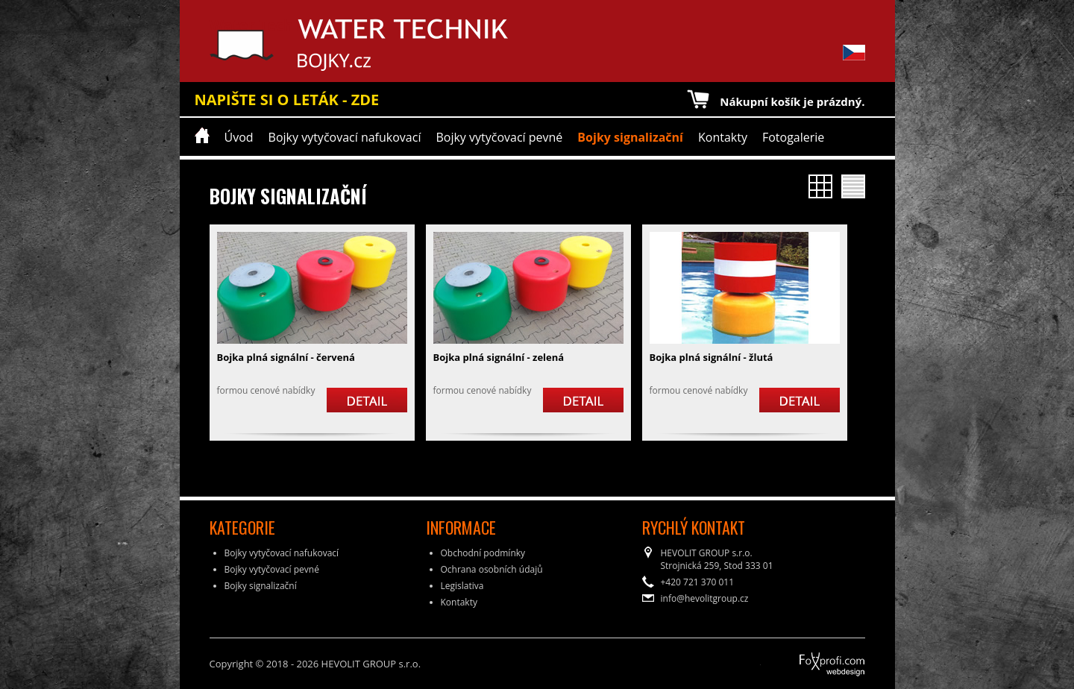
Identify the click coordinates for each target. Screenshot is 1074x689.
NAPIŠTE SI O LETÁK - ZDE (287, 99)
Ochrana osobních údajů (492, 569)
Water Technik (264, 45)
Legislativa (462, 585)
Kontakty (722, 137)
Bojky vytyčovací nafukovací (344, 137)
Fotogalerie (793, 137)
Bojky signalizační (630, 137)
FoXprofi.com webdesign (790, 659)
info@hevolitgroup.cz (705, 598)
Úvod (239, 137)
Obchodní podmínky (483, 553)
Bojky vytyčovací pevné (499, 137)
